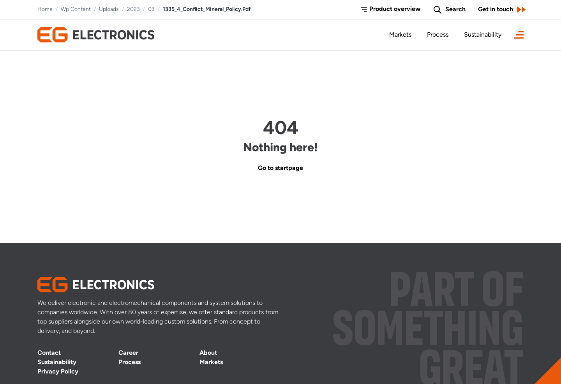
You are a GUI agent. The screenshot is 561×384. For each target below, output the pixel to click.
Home (45, 9)
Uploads (109, 9)
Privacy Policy (57, 372)
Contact (49, 353)
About (208, 353)
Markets (400, 35)
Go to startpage (280, 168)
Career (128, 353)
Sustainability (482, 35)
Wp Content (76, 9)
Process (437, 35)
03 (151, 9)
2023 (133, 9)
